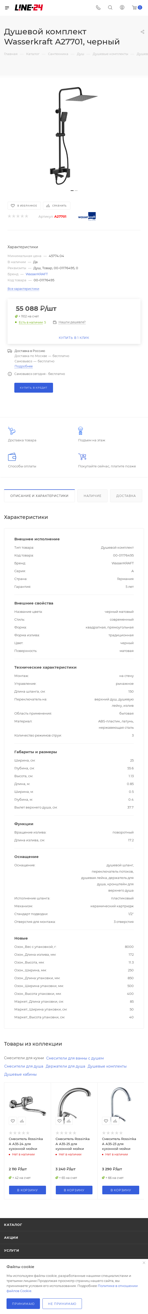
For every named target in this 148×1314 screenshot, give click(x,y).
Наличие (93, 496)
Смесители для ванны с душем (75, 1058)
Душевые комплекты (107, 1066)
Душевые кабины (20, 1074)
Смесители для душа (23, 1066)
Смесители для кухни (24, 1058)
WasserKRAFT (37, 274)
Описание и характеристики (39, 496)
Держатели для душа (65, 1066)
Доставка (126, 496)
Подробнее (24, 366)
